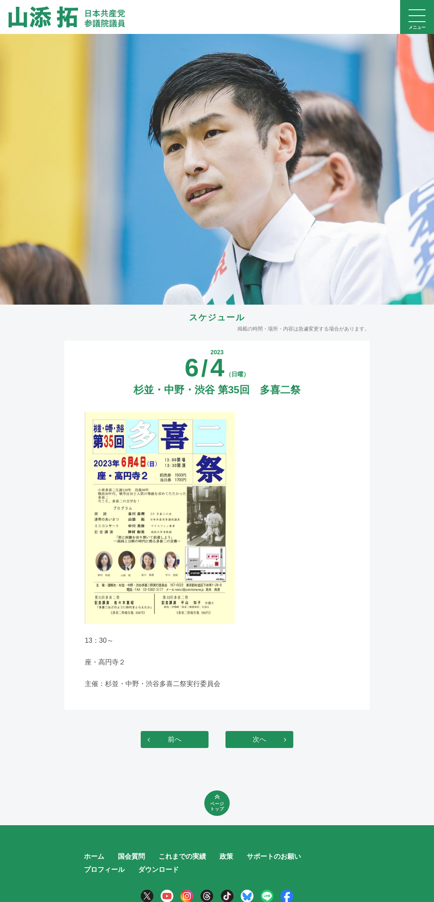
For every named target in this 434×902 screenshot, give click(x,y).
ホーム (94, 856)
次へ (259, 739)
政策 (226, 856)
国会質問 (131, 856)
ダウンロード (158, 869)
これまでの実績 (182, 856)
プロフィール (104, 869)
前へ (174, 739)
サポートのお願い (274, 856)
